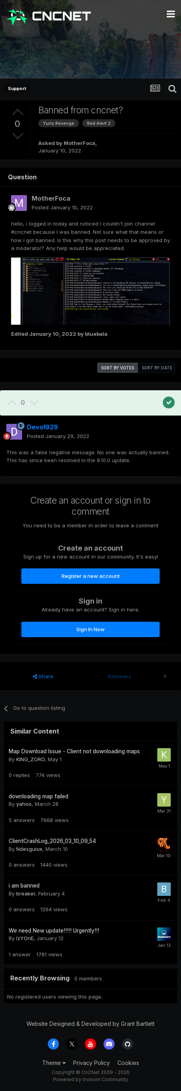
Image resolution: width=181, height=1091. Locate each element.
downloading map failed (38, 796)
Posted (62, 207)
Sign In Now (90, 629)
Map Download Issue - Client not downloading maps (74, 751)
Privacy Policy (91, 1062)
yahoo (24, 804)
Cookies (128, 1062)
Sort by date (157, 367)
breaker (25, 893)
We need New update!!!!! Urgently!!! (54, 930)
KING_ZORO (30, 759)
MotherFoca (79, 143)
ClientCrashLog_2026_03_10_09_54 (52, 841)
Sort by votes (117, 367)
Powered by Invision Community (90, 1079)
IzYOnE (25, 938)
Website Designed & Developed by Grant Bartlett (90, 1023)
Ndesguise (29, 849)
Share (43, 676)
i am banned (24, 885)
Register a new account (91, 576)
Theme (54, 1062)
